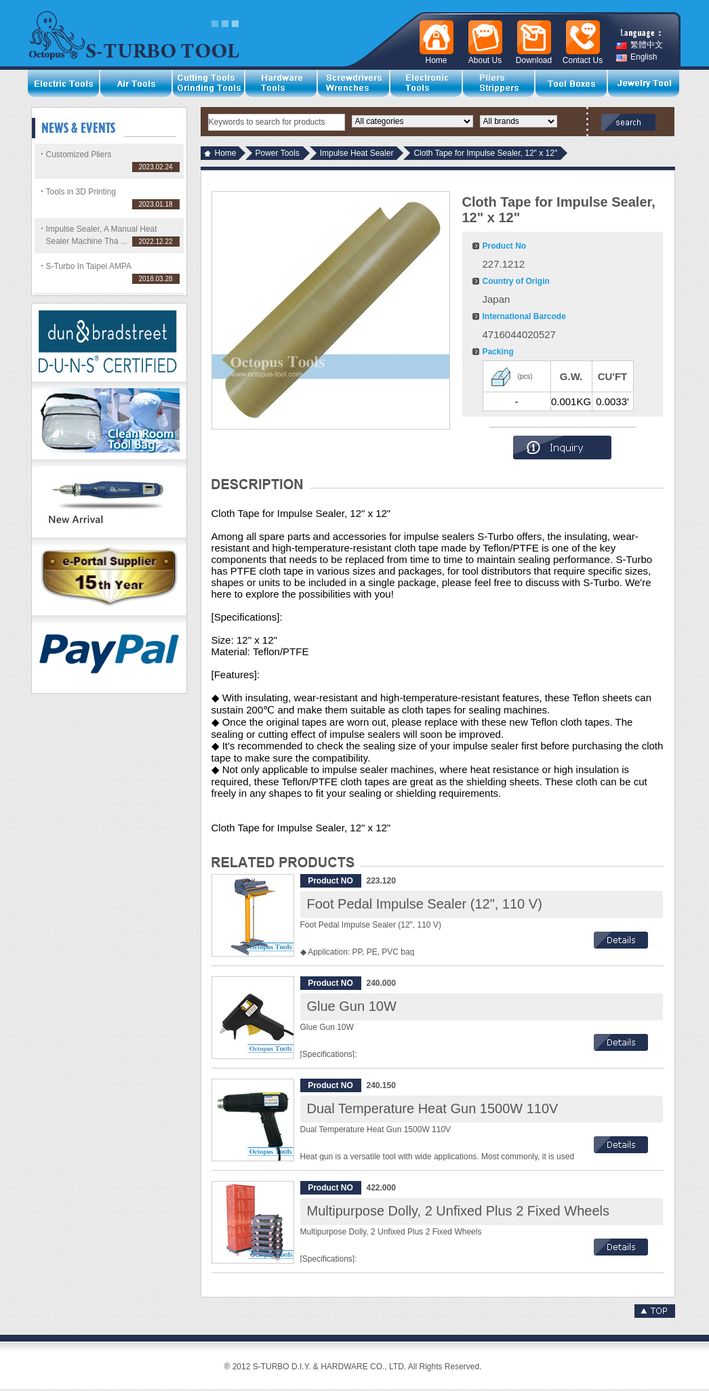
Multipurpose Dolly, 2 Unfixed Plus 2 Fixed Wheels (458, 1210)
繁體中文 (639, 45)
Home (226, 153)
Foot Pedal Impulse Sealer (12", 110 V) (424, 903)
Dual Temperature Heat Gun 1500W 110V (433, 1108)
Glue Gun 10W (352, 1006)
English (636, 57)
